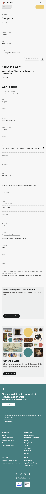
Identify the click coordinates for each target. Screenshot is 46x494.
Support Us (8, 421)
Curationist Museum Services (11, 463)
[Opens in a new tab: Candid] (27, 484)
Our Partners (28, 448)
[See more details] (43, 148)
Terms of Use (28, 465)
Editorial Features (7, 437)
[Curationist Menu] (43, 2)
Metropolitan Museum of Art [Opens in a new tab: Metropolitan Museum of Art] (12, 53)
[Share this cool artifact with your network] (42, 59)
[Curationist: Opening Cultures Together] (7, 3)
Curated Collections (8, 440)
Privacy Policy (28, 460)
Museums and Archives (9, 443)
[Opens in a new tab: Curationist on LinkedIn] (29, 474)
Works (5, 14)
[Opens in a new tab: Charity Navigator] (19, 484)
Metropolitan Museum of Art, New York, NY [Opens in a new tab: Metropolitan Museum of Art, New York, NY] (14, 238)
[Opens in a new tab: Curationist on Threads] (25, 474)
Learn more (25, 94)
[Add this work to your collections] (31, 59)
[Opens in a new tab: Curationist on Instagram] (21, 474)
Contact (26, 453)
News (26, 440)
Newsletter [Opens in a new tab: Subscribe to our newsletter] (40, 7)
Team (26, 445)
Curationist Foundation (31, 437)
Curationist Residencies (9, 460)
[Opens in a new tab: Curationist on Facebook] (16, 474)
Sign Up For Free (10, 373)
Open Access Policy (30, 463)
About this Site (29, 435)
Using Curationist (29, 443)
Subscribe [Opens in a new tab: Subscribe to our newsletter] (8, 404)
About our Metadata (8, 445)
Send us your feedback (11, 316)
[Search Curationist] (7, 7)
